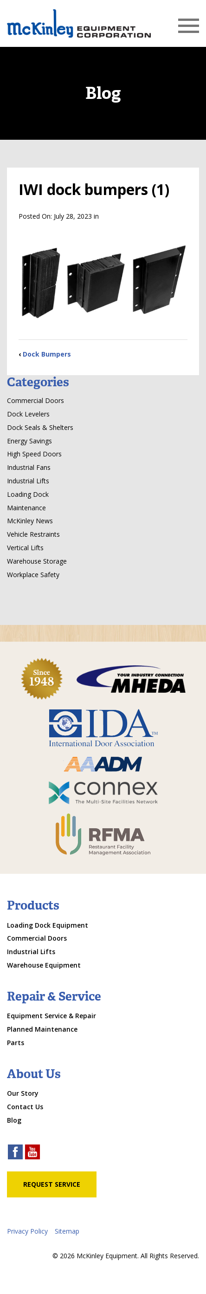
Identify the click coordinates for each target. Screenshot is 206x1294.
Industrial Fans (29, 467)
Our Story (23, 1093)
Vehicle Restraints (33, 534)
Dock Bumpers (47, 354)
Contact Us (25, 1106)
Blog (14, 1120)
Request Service (51, 1184)
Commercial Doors (35, 400)
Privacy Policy (27, 1231)
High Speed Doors (34, 453)
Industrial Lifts (28, 480)
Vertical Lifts (25, 547)
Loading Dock (28, 494)
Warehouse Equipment (44, 965)
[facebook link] (15, 1153)
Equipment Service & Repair (51, 1015)
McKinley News (30, 520)
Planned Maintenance (42, 1029)
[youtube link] (32, 1153)
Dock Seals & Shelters (40, 427)
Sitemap (67, 1231)
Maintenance (26, 507)
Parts (15, 1042)
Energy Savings (29, 440)
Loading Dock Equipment (47, 925)
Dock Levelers (28, 414)
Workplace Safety (33, 574)
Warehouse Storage (37, 561)
